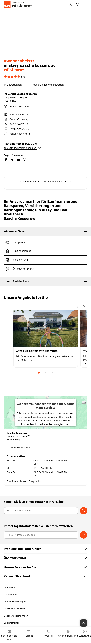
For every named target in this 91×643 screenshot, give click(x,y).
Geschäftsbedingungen (16, 615)
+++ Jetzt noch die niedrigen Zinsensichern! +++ (45, 182)
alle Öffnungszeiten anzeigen (22, 148)
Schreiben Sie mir (17, 115)
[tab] (45, 231)
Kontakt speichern (17, 134)
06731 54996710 (16, 124)
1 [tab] (39, 372)
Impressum (10, 587)
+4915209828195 (16, 129)
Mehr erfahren (26, 360)
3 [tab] (52, 372)
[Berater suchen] (83, 510)
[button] (70, 4)
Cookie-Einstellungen (15, 601)
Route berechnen (16, 107)
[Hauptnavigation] (84, 5)
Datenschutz (10, 594)
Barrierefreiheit (11, 622)
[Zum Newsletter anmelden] (83, 535)
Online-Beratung (16, 119)
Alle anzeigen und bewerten (46, 84)
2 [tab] (45, 372)
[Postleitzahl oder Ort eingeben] (41, 510)
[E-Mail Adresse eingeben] (41, 535)
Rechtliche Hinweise (14, 608)
